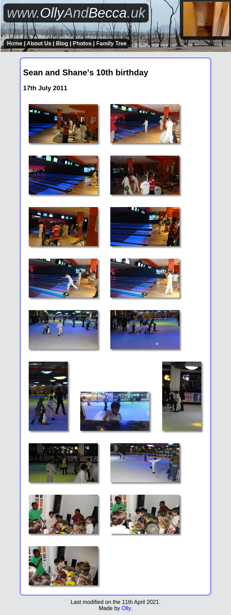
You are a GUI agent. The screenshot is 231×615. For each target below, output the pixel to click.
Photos (82, 43)
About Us (39, 43)
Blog (62, 43)
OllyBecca (76, 12)
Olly (125, 608)
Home (14, 43)
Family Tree (111, 43)
